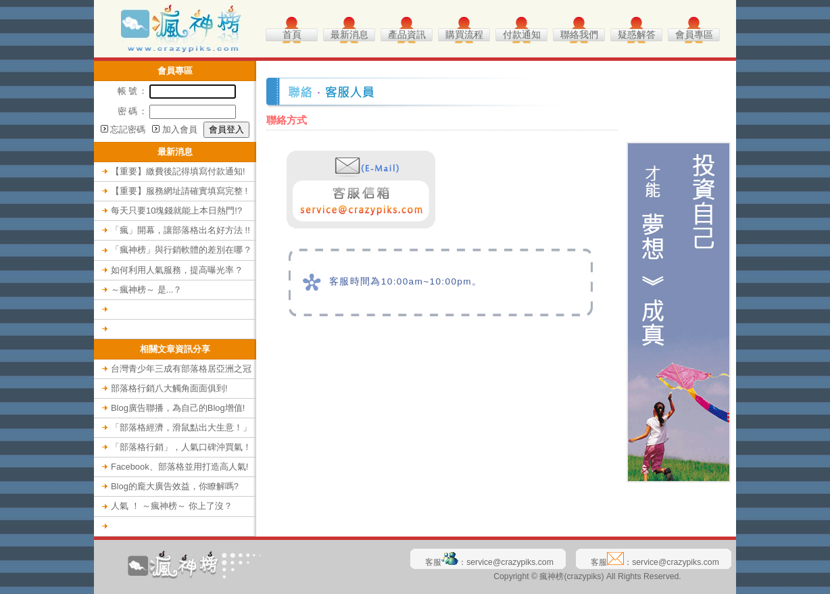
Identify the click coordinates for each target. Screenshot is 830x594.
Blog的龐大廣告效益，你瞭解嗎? (175, 486)
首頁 (292, 35)
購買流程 (464, 35)
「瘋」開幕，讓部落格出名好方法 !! (180, 230)
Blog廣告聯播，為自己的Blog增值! (178, 408)
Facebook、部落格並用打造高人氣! (179, 467)
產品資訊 (407, 35)
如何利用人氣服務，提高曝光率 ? (176, 270)
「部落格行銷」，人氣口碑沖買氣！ (181, 447)
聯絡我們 (579, 35)
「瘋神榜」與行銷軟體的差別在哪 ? (180, 250)
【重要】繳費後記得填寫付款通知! (178, 171)
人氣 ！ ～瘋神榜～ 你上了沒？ (172, 506)
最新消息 (349, 35)
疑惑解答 (637, 35)
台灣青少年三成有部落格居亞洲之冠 (181, 369)
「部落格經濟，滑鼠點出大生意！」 (181, 427)
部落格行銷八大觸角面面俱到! (169, 388)
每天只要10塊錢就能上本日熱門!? (176, 210)
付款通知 (522, 35)
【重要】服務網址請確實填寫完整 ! (179, 191)
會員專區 (694, 35)
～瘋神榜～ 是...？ (146, 289)
